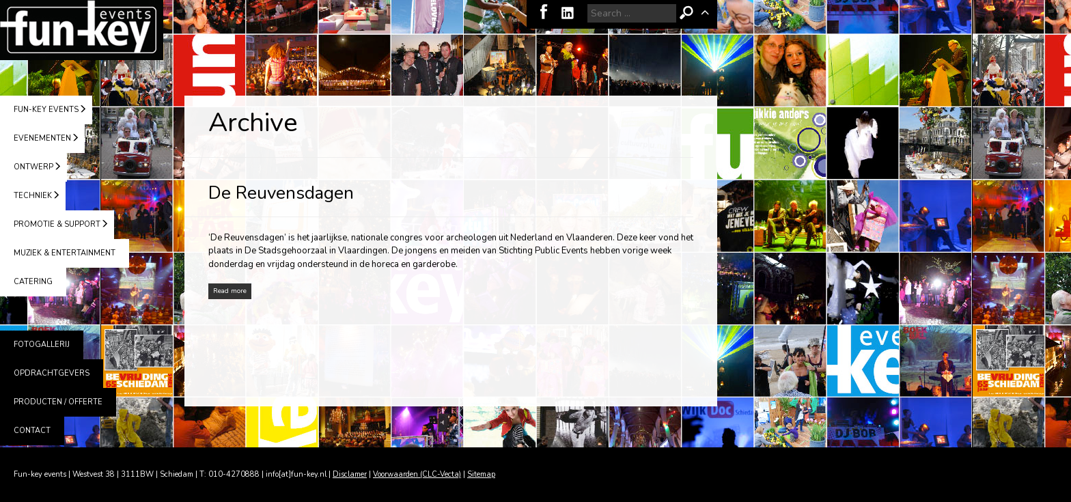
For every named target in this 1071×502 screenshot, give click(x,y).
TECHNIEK (33, 196)
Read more (230, 291)
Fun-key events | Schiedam (81, 30)
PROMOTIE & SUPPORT (57, 224)
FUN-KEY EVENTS (46, 109)
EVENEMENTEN (42, 138)
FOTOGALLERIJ (42, 344)
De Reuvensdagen (281, 193)
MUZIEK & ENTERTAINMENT (64, 253)
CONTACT (32, 431)
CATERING (33, 282)
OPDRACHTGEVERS (51, 373)
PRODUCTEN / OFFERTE (58, 402)
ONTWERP (33, 167)
